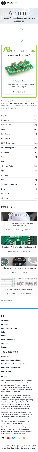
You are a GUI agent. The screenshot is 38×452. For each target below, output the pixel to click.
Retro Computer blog (9, 339)
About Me (5, 321)
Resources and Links (9, 328)
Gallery (3, 332)
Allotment (19, 198)
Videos (3, 336)
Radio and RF (19, 157)
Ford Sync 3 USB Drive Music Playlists (19, 289)
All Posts (4, 324)
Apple (19, 170)
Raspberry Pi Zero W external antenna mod (19, 247)
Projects (19, 115)
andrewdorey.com (7, 431)
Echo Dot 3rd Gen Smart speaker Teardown (19, 268)
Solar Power (19, 134)
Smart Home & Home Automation (13, 364)
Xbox (19, 180)
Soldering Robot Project (19, 184)
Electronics (19, 120)
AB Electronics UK (9, 108)
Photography (19, 152)
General (19, 129)
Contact (4, 347)
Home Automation (19, 125)
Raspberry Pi (19, 138)
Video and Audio (19, 166)
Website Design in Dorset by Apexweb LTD (22, 448)
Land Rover (19, 175)
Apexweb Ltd (17, 397)
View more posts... (8, 300)
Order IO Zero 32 (19, 92)
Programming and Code (19, 148)
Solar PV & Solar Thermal (10, 368)
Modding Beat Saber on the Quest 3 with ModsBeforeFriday (19, 224)
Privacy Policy (6, 446)
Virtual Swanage (20, 412)
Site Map (4, 343)
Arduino (19, 161)
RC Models (19, 193)
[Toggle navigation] (35, 3)
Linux (19, 189)
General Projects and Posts (11, 360)
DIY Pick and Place (19, 143)
